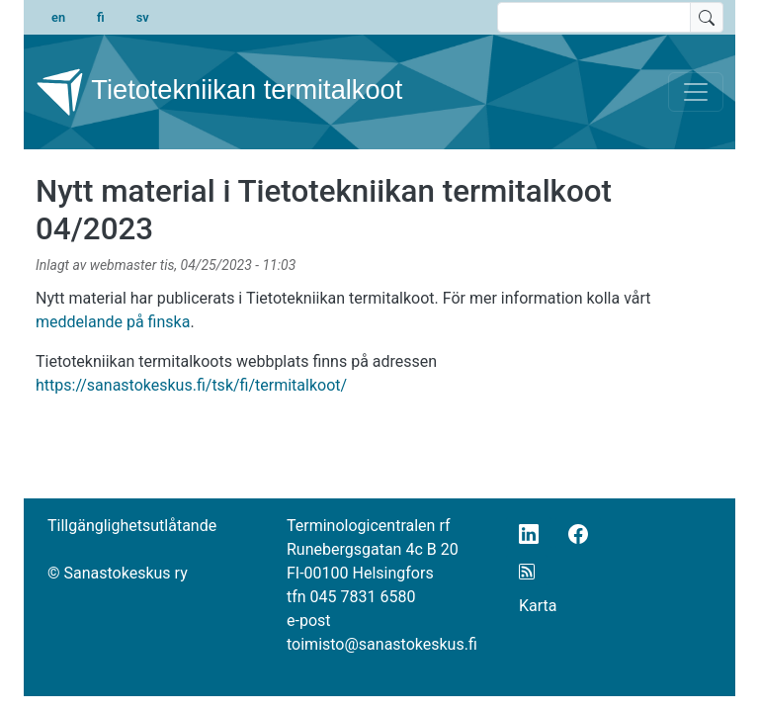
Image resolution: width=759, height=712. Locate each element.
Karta (538, 605)
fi (101, 17)
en (58, 17)
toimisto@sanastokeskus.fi (382, 644)
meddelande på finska (113, 321)
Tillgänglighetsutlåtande (131, 525)
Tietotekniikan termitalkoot (219, 92)
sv (142, 17)
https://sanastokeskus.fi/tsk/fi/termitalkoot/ (191, 385)
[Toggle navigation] (695, 92)
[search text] (594, 17)
